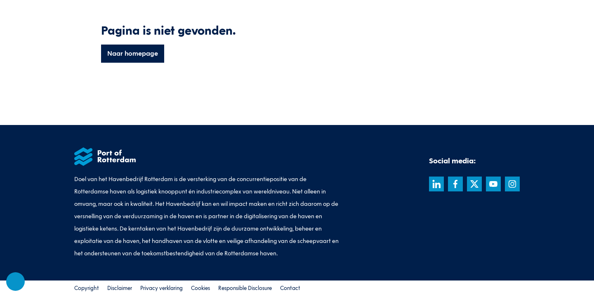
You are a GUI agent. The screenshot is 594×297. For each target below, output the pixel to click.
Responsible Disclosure (245, 288)
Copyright (86, 288)
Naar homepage (132, 53)
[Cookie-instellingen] (15, 282)
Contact (290, 288)
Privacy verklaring (161, 288)
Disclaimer (119, 288)
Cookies (200, 288)
